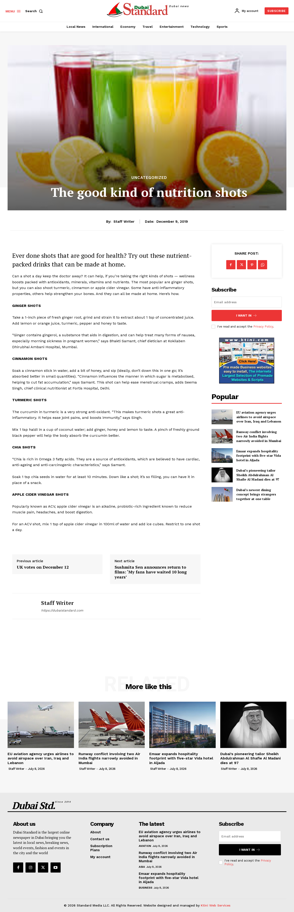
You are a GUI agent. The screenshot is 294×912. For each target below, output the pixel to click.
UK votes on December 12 (43, 567)
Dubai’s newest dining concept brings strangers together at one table (256, 494)
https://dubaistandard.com (62, 610)
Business (145, 887)
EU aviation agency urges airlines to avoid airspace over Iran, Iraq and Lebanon (258, 416)
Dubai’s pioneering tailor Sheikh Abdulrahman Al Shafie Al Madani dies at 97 (257, 474)
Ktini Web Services (215, 905)
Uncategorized (149, 178)
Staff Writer (123, 222)
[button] (35, 11)
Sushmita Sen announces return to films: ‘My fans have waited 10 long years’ (151, 572)
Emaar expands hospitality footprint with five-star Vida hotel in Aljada (258, 455)
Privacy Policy (263, 326)
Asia (142, 866)
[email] (247, 302)
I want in (246, 315)
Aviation (145, 846)
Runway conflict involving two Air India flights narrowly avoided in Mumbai (258, 436)
